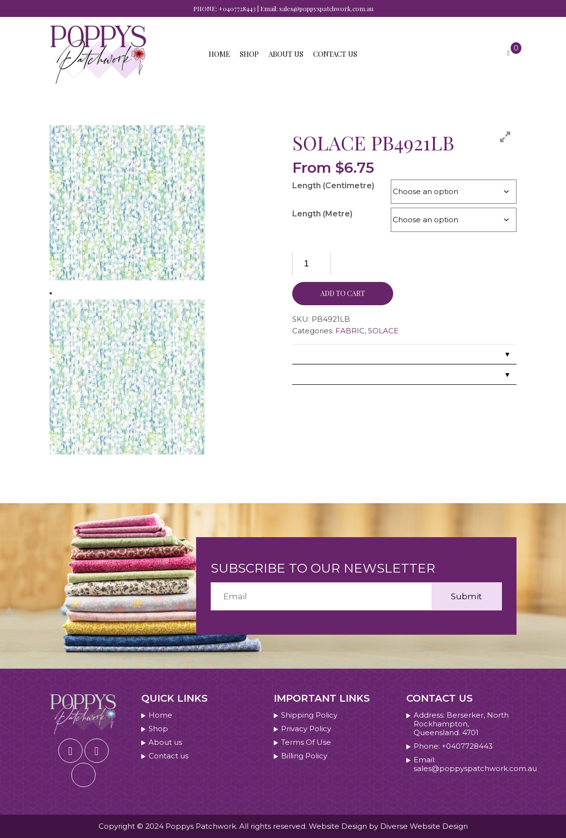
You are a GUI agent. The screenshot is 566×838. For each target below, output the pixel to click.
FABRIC (350, 330)
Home (219, 54)
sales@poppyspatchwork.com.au (326, 8)
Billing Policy (304, 756)
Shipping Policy (309, 715)
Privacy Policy (306, 728)
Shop (249, 54)
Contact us (335, 54)
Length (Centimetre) (333, 185)
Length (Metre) (322, 213)
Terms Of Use (306, 742)
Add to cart (342, 293)
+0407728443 (237, 8)
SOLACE (383, 330)
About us (285, 54)
